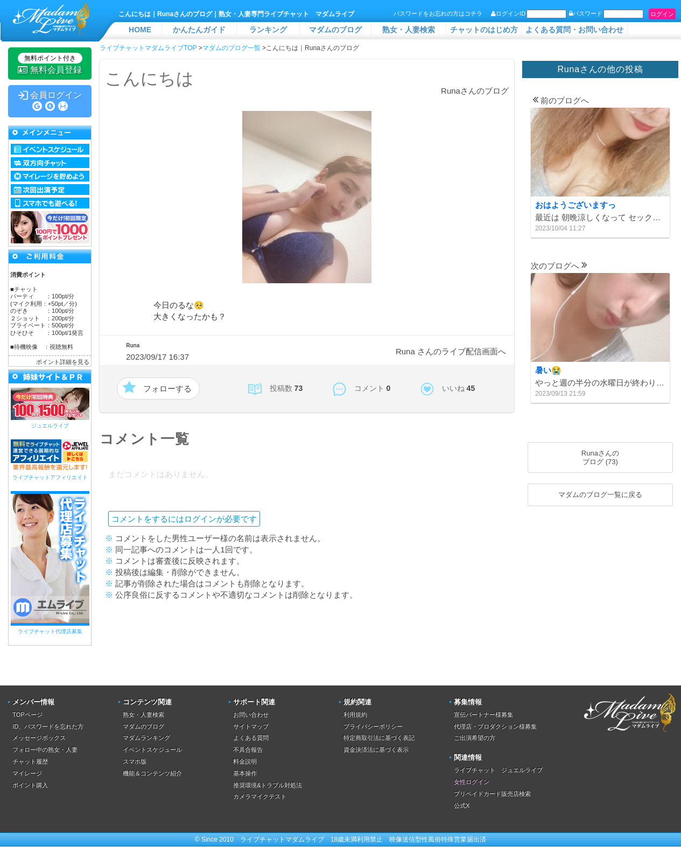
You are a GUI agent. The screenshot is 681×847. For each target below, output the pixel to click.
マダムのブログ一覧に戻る (600, 495)
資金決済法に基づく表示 (376, 749)
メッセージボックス (39, 737)
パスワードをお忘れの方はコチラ (438, 13)
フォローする (167, 388)
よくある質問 (251, 737)
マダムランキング (146, 737)
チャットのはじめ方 (484, 29)
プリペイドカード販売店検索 (492, 793)
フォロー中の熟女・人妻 (45, 749)
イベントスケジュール (152, 749)
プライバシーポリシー (373, 726)
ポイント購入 (30, 785)
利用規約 (355, 714)
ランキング (268, 29)
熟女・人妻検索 (408, 29)
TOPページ (27, 714)
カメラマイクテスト (259, 796)
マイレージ (27, 773)
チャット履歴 (30, 761)
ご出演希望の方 (474, 737)
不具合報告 (248, 749)
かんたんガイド (199, 29)
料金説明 (245, 761)
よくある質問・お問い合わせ (574, 29)
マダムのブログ (335, 29)
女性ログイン (471, 782)
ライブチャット (262, 839)
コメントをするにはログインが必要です (184, 518)
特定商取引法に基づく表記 (379, 737)
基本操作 (245, 773)
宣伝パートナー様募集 (483, 714)
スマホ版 (134, 761)
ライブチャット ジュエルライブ (498, 770)
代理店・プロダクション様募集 (495, 726)
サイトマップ (251, 726)
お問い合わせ (251, 714)
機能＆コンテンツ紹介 (152, 773)
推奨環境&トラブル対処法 (267, 785)
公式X (461, 805)
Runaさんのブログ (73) (600, 457)
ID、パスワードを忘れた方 (47, 726)
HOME (140, 29)
